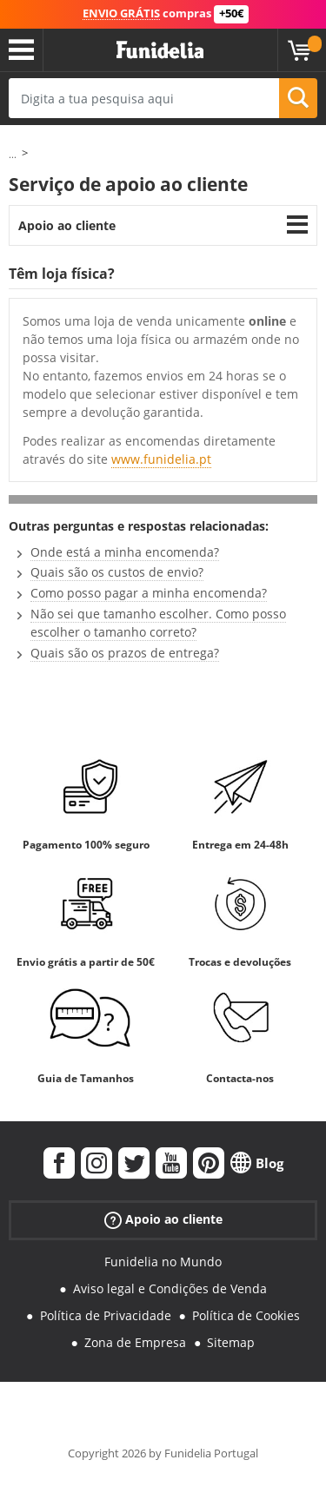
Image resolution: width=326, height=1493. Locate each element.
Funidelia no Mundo (163, 1261)
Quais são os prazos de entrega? (124, 652)
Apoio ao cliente (67, 225)
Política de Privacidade (105, 1315)
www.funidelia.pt (161, 459)
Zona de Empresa (135, 1342)
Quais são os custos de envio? (116, 572)
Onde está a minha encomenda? (124, 552)
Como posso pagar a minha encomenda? (148, 593)
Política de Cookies (246, 1315)
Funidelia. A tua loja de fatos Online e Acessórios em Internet (159, 50)
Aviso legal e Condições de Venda (170, 1288)
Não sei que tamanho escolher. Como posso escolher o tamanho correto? (158, 622)
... (13, 154)
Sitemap (231, 1342)
